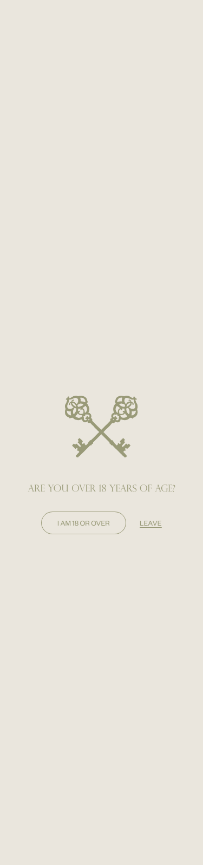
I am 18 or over (83, 523)
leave (151, 523)
